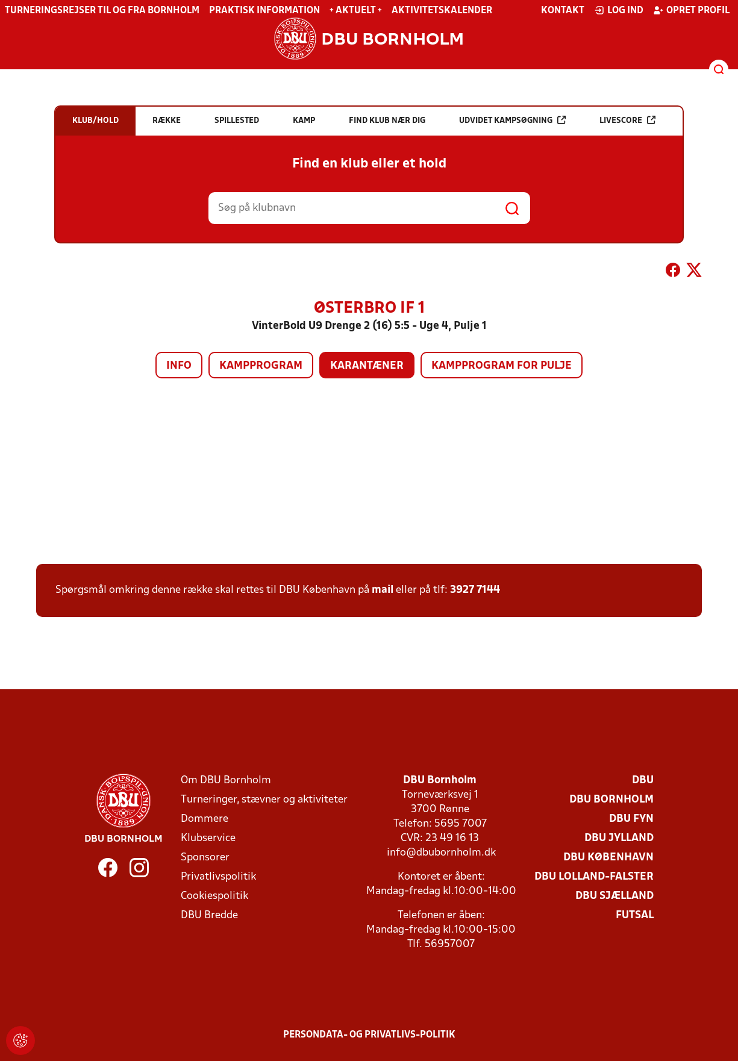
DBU (643, 780)
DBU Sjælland (614, 896)
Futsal (635, 915)
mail (382, 590)
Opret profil (691, 10)
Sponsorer (205, 858)
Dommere (204, 819)
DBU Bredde (209, 915)
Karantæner (367, 366)
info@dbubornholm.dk (441, 853)
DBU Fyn (631, 819)
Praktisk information (264, 11)
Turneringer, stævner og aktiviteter (264, 800)
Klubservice (208, 838)
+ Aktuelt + (356, 11)
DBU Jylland (619, 838)
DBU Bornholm (611, 800)
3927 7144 (475, 590)
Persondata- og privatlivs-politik (369, 1035)
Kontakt (562, 11)
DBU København (608, 858)
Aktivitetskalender (442, 11)
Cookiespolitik (214, 896)
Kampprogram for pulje (501, 366)
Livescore (627, 120)
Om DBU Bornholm (226, 780)
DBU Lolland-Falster (594, 877)
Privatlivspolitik (218, 877)
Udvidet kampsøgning (512, 120)
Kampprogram (260, 366)
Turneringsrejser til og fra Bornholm (102, 11)
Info (179, 366)
